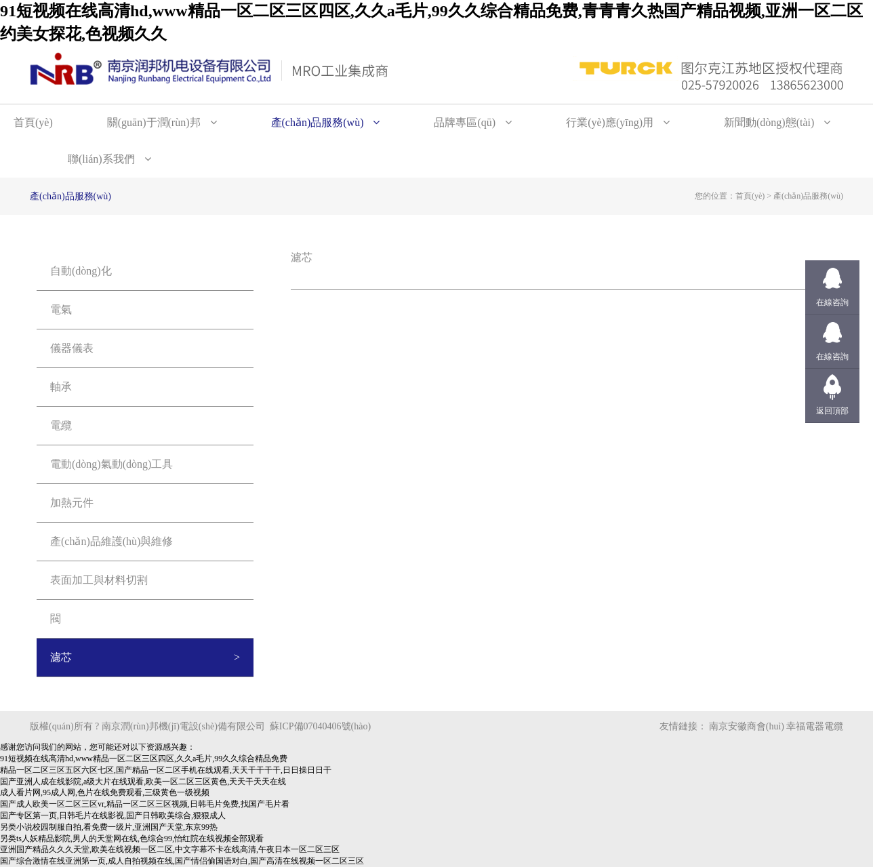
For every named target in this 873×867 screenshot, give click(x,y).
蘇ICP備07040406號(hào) (320, 726)
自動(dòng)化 (81, 271)
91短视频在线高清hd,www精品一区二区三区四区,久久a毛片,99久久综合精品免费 (143, 758)
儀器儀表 (72, 348)
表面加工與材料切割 (99, 580)
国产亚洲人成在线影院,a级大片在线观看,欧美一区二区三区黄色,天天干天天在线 (143, 781)
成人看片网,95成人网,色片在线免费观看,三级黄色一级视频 (104, 792)
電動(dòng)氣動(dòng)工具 (111, 464)
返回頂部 (832, 411)
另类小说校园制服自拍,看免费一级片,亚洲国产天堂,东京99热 (109, 827)
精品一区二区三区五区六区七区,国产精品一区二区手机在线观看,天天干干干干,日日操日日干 (165, 770)
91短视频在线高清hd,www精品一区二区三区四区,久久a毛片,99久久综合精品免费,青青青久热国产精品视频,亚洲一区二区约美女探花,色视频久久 (431, 22)
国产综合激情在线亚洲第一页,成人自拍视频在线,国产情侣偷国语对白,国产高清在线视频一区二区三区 (182, 861)
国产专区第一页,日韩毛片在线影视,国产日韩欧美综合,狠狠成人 (113, 815)
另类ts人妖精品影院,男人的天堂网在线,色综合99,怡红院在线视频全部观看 (132, 838)
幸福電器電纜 (814, 726)
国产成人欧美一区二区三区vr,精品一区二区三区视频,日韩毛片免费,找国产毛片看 (144, 804)
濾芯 (61, 657)
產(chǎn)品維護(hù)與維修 (111, 541)
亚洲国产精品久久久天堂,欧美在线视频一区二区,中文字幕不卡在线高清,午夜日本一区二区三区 (170, 849)
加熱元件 (72, 502)
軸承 (61, 386)
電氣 (61, 309)
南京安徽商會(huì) (746, 726)
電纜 (61, 425)
